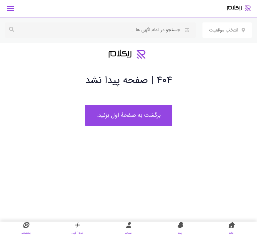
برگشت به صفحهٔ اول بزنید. (129, 115)
